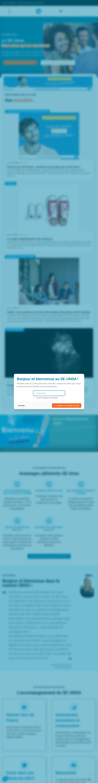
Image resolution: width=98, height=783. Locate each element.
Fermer (21, 405)
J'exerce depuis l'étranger (45, 398)
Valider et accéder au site (66, 405)
